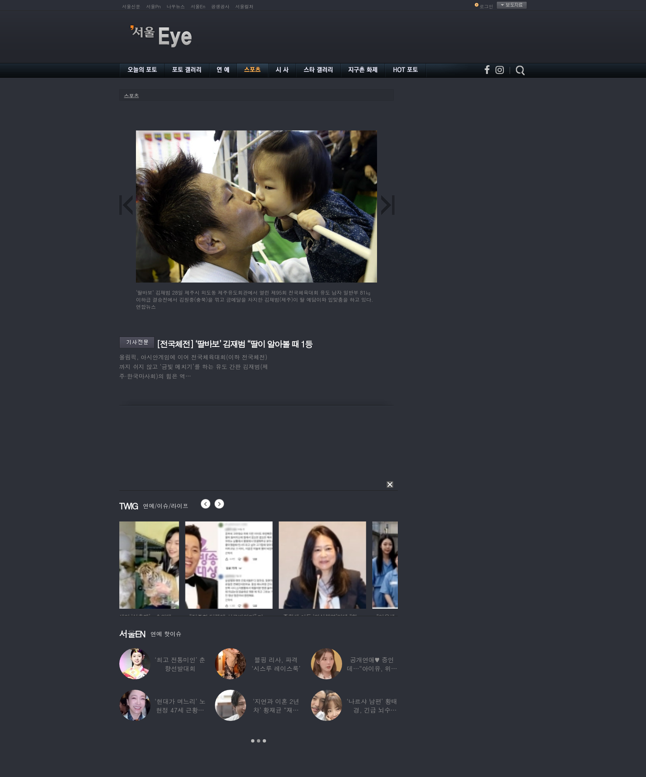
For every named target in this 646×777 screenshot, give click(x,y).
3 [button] (264, 741)
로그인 (486, 6)
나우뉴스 (176, 6)
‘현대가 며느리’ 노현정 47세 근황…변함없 (180, 710)
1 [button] (252, 741)
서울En (198, 6)
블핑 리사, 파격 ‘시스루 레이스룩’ (275, 664)
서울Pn (153, 6)
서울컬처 (244, 6)
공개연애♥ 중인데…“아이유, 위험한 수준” (372, 668)
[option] (163, 564)
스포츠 (131, 96)
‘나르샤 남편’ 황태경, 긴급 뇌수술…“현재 (372, 710)
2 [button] (258, 741)
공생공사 (220, 6)
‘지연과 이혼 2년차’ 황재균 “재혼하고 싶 (276, 710)
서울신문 (131, 6)
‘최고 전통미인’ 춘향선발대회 (180, 664)
